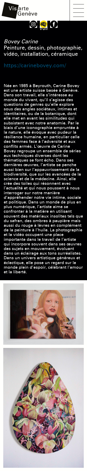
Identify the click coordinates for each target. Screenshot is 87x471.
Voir (43, 28)
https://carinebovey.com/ (35, 65)
